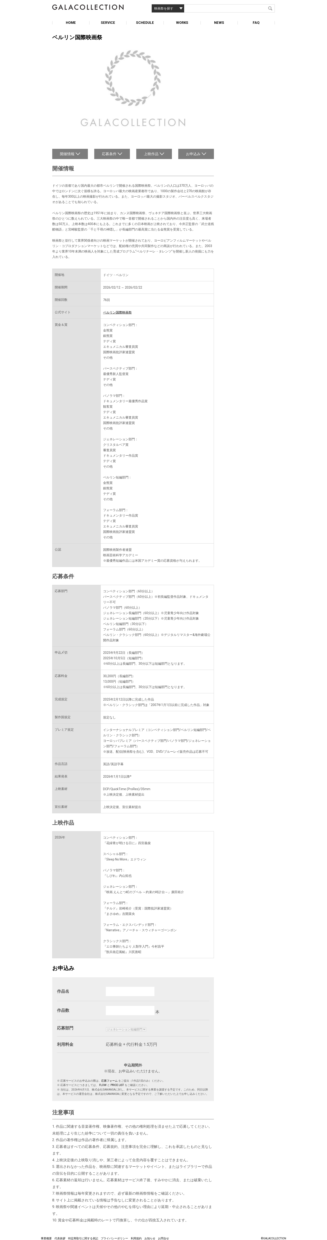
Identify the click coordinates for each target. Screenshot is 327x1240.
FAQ (256, 23)
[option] (133, 89)
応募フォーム (109, 1080)
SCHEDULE (145, 23)
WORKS (182, 23)
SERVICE (108, 23)
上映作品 (151, 154)
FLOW (103, 1085)
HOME (71, 23)
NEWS (219, 23)
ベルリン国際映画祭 (117, 312)
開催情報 (67, 154)
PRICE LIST (117, 1085)
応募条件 (109, 154)
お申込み (193, 154)
